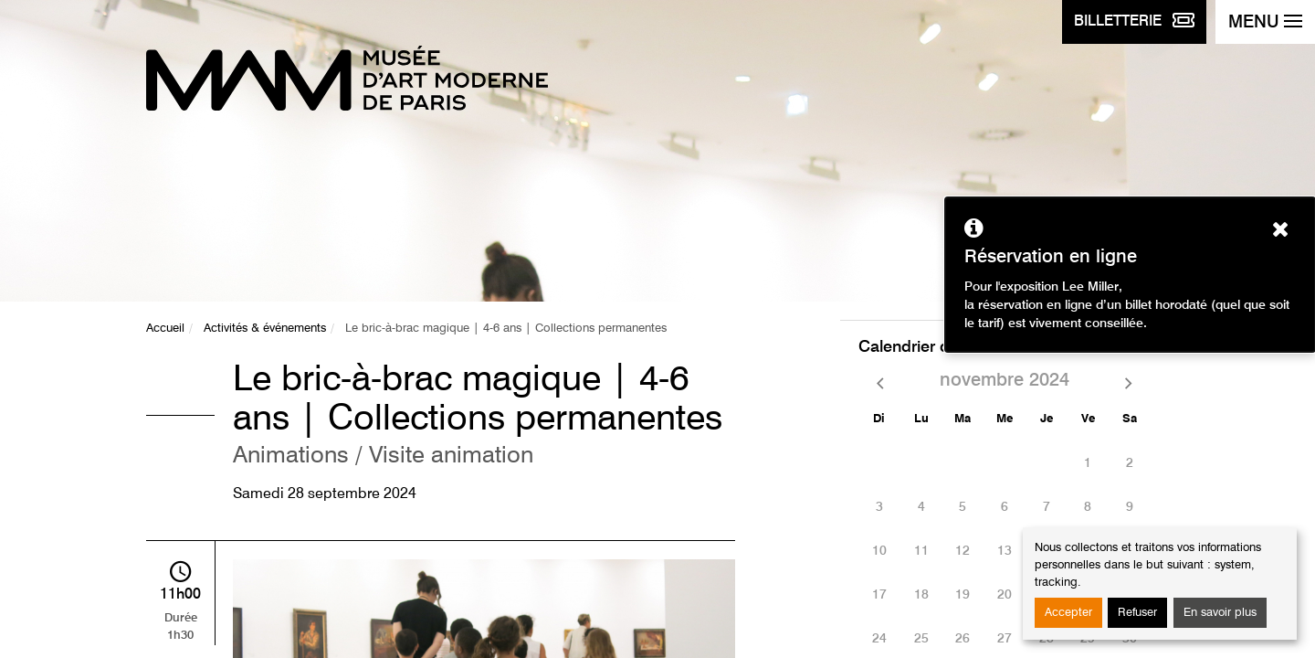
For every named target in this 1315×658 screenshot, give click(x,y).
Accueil (165, 328)
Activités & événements (265, 328)
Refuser (1137, 613)
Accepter (1068, 613)
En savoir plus (1220, 613)
